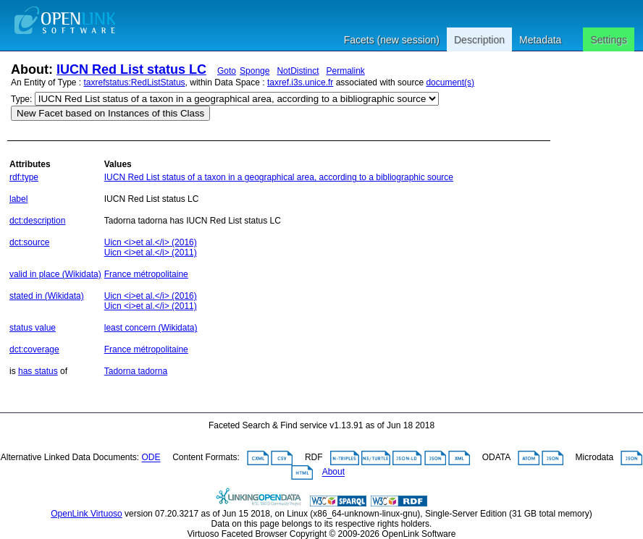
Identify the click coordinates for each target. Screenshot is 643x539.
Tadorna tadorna (135, 371)
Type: (21, 99)
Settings (608, 40)
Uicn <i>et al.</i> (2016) (150, 242)
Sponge (254, 71)
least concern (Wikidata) (151, 328)
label (18, 199)
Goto (226, 71)
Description (479, 40)
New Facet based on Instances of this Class (110, 113)
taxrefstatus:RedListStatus (134, 82)
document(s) (450, 82)
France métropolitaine (146, 274)
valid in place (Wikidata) (55, 274)
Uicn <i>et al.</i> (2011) (150, 252)
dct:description (37, 221)
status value (32, 328)
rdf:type (23, 177)
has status (38, 371)
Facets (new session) (392, 40)
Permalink (345, 71)
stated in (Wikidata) (46, 296)
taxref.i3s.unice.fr (300, 82)
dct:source (29, 242)
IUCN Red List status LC (131, 69)
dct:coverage (34, 349)
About (333, 472)
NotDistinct (298, 71)
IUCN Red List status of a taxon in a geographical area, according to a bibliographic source (278, 177)
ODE (151, 458)
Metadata (540, 40)
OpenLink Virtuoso (86, 514)
